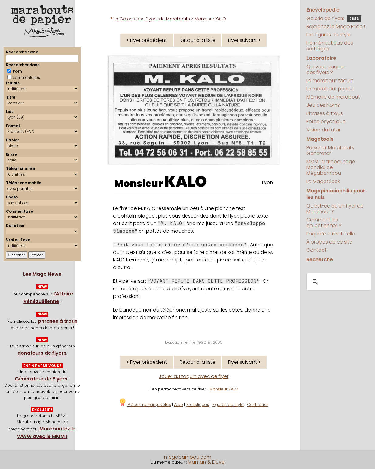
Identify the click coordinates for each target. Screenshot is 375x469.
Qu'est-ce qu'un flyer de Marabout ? (334, 208)
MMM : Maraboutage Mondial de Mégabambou (330, 167)
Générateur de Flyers (41, 378)
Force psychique (326, 121)
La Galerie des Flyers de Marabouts (151, 19)
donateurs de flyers (41, 352)
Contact (316, 250)
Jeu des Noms (323, 105)
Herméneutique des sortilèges (329, 45)
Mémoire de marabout (333, 96)
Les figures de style (328, 34)
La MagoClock (323, 181)
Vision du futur (323, 129)
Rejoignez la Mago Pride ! (335, 26)
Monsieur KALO (223, 389)
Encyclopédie (323, 9)
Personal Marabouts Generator (330, 150)
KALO (185, 181)
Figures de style (228, 404)
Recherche (319, 259)
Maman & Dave (206, 461)
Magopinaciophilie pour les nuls (335, 194)
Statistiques (197, 404)
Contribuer (257, 404)
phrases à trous (57, 321)
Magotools (319, 139)
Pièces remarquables (145, 404)
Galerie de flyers (333, 18)
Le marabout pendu (330, 88)
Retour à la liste (197, 40)
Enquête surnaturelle (330, 233)
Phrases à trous (324, 113)
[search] (338, 282)
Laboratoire (321, 58)
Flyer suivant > (244, 40)
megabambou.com (187, 457)
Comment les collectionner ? (323, 222)
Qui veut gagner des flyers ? (325, 69)
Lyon (267, 182)
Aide (178, 404)
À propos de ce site (329, 241)
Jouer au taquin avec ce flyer (193, 376)
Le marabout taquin (329, 80)
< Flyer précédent (147, 40)
